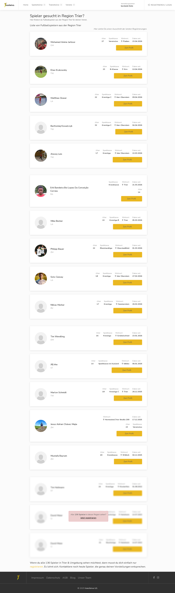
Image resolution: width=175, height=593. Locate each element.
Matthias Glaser (59, 98)
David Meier (57, 515)
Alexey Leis (56, 154)
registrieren (36, 566)
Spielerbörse (37, 5)
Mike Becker (57, 221)
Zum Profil (129, 47)
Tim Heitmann (57, 487)
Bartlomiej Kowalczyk (61, 126)
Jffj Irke (54, 364)
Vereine (69, 5)
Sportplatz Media (127, 6)
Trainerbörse (54, 5)
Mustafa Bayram (59, 455)
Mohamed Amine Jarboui (63, 42)
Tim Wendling (58, 336)
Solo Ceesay (57, 276)
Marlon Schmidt (58, 392)
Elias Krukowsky (59, 70)
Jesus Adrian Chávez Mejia (64, 424)
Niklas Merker (58, 304)
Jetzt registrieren (88, 517)
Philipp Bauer (57, 248)
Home (25, 5)
